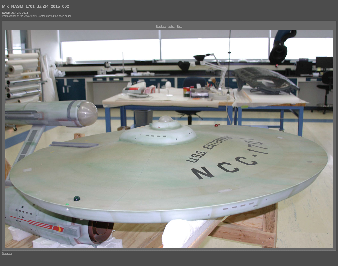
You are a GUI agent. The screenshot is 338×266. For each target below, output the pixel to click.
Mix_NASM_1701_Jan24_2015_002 (35, 6)
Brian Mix (7, 253)
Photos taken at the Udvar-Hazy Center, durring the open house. (37, 16)
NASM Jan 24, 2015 (15, 12)
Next (179, 26)
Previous (161, 26)
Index (171, 26)
